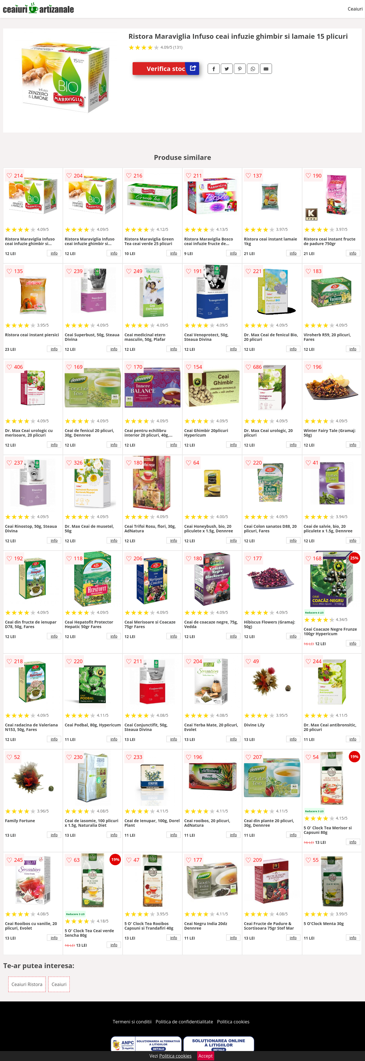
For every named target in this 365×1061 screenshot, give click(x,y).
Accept (206, 1056)
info (54, 253)
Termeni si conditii (132, 1022)
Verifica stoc (173, 68)
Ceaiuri (355, 9)
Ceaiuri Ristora (26, 984)
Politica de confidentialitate (184, 1022)
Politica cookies (233, 1022)
